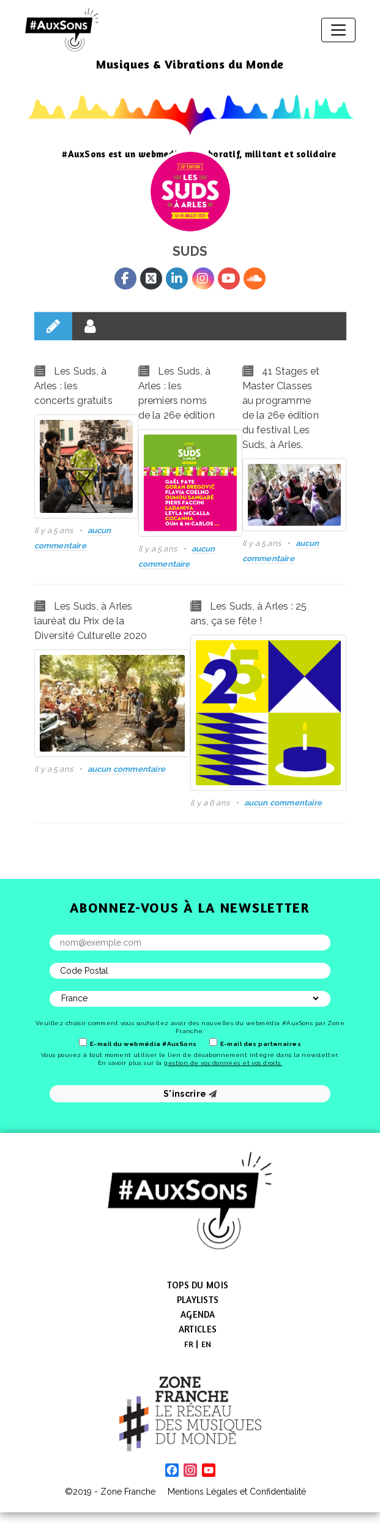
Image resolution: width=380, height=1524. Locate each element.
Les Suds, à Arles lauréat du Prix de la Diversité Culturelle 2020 (90, 620)
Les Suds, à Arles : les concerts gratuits (73, 385)
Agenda (198, 1314)
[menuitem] (189, 1344)
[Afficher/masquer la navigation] (338, 30)
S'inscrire (190, 1094)
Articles (198, 1329)
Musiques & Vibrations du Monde (190, 64)
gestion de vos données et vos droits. (223, 1062)
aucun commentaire (126, 769)
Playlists (197, 1299)
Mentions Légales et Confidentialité (237, 1491)
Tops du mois (197, 1285)
